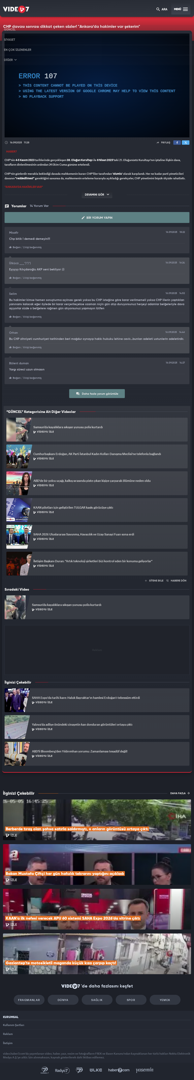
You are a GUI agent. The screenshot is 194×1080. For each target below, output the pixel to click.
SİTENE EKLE (154, 581)
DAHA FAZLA (180, 793)
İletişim (8, 1043)
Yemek (165, 1000)
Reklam (8, 1034)
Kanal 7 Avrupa (79, 1070)
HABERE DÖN (176, 581)
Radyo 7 (62, 1070)
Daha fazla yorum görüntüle (97, 393)
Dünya (63, 1000)
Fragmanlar (29, 1000)
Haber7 (119, 1070)
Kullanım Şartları (13, 1025)
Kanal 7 (45, 1070)
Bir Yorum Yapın (97, 218)
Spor (131, 1000)
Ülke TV (96, 1070)
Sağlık (97, 1000)
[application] (97, 85)
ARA (161, 10)
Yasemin (144, 1070)
